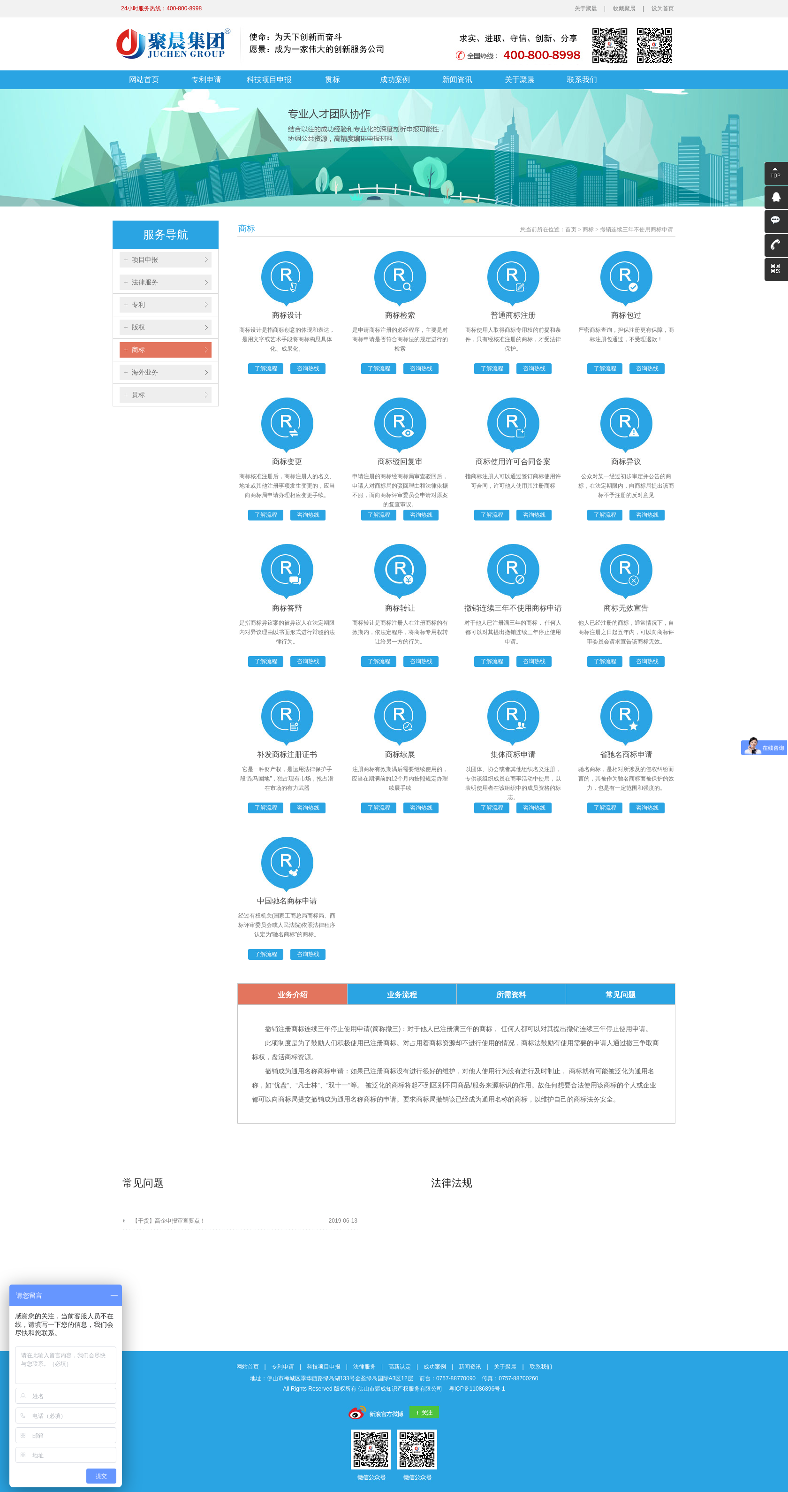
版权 (138, 327)
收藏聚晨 (624, 8)
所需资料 (511, 995)
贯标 (332, 80)
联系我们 (582, 80)
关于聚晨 (586, 8)
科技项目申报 (269, 80)
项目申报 (145, 259)
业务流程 (402, 995)
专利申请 (206, 80)
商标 (138, 349)
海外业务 (145, 372)
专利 (138, 304)
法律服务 (145, 282)
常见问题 (621, 995)
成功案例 (395, 80)
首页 (570, 229)
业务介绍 (293, 995)
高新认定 (399, 1366)
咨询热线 (308, 368)
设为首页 (663, 8)
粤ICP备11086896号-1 (477, 1388)
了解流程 (266, 368)
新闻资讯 (457, 80)
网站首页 (144, 80)
